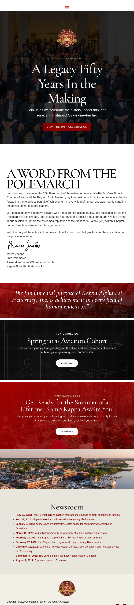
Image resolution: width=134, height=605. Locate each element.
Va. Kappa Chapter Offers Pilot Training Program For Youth (59, 538)
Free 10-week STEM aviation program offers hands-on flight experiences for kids (68, 515)
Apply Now (67, 363)
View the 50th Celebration (67, 126)
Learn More (67, 432)
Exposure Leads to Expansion (41, 561)
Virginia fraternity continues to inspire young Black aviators (56, 520)
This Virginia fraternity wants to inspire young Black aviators (59, 543)
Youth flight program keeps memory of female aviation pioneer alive (61, 534)
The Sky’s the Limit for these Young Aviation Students (56, 556)
